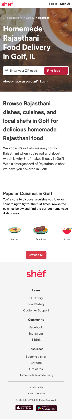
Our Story (36, 298)
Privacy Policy (36, 387)
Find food (55, 71)
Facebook (36, 327)
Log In (53, 4)
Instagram (36, 334)
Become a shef (36, 357)
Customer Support (36, 310)
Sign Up (65, 4)
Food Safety (36, 304)
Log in (44, 81)
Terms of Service (36, 393)
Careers (36, 363)
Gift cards (36, 369)
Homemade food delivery (36, 375)
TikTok (36, 340)
